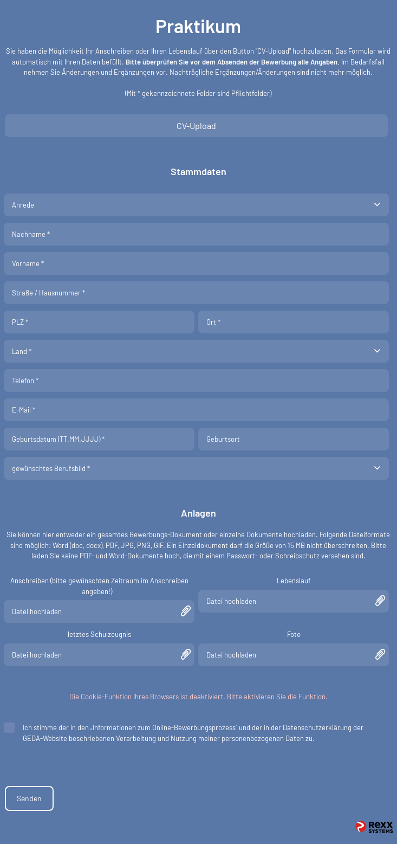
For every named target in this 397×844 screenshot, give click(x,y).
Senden (29, 798)
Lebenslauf (294, 580)
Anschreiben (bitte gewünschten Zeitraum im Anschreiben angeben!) (99, 586)
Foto (294, 634)
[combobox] (196, 205)
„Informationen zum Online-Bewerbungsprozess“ (163, 727)
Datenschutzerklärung (317, 727)
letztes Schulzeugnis (99, 634)
